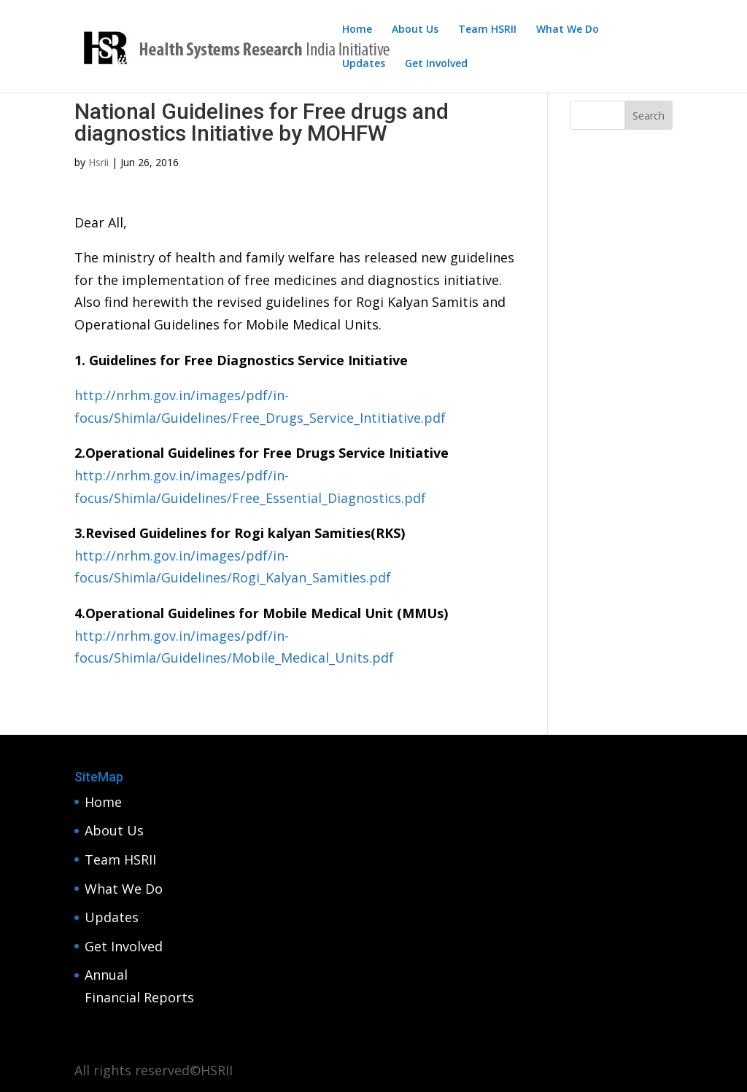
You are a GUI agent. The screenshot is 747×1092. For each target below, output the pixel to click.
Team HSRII (487, 30)
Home (357, 30)
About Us (415, 30)
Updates (363, 64)
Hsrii (98, 162)
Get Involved (436, 64)
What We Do (567, 30)
